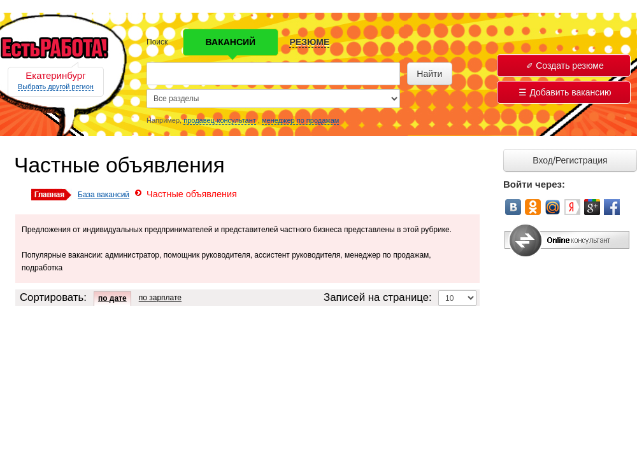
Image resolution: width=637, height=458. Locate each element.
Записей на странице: (378, 297)
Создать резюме (565, 65)
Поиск (157, 42)
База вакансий (103, 194)
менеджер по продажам (300, 120)
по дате (112, 298)
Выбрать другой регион (56, 86)
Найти (429, 74)
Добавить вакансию (565, 92)
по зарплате (160, 297)
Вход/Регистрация (570, 160)
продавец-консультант (219, 120)
